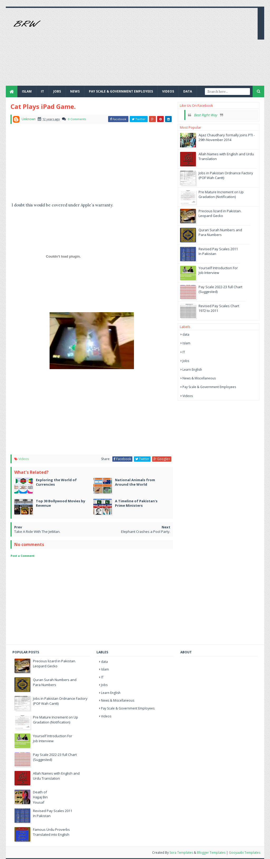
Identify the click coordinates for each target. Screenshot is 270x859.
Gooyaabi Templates (244, 852)
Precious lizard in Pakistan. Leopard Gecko (220, 213)
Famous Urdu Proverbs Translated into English (51, 832)
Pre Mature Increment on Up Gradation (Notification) (221, 194)
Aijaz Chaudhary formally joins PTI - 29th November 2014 (227, 137)
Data (187, 91)
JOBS (57, 91)
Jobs (185, 361)
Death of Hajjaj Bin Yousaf (40, 797)
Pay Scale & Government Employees (121, 91)
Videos (168, 91)
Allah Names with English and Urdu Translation (56, 776)
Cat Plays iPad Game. (43, 106)
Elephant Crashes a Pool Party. (145, 531)
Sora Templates (181, 852)
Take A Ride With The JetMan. (37, 531)
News (75, 91)
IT (42, 91)
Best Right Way (205, 115)
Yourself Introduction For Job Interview (218, 270)
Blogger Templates (211, 852)
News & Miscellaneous (199, 378)
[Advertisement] (158, 49)
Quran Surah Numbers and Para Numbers (220, 232)
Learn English (192, 369)
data (185, 334)
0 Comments (77, 119)
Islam (27, 91)
